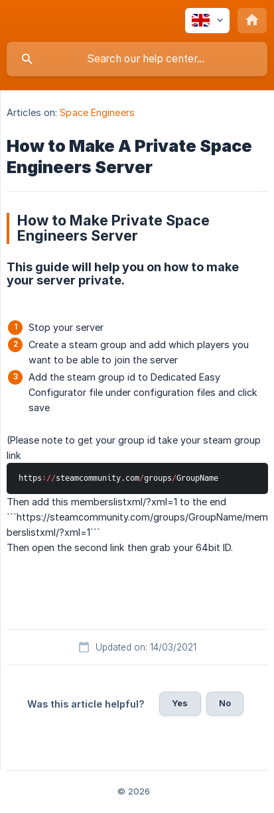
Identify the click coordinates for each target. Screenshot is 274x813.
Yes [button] (180, 703)
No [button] (225, 703)
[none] (207, 20)
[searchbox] (137, 59)
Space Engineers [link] (97, 112)
